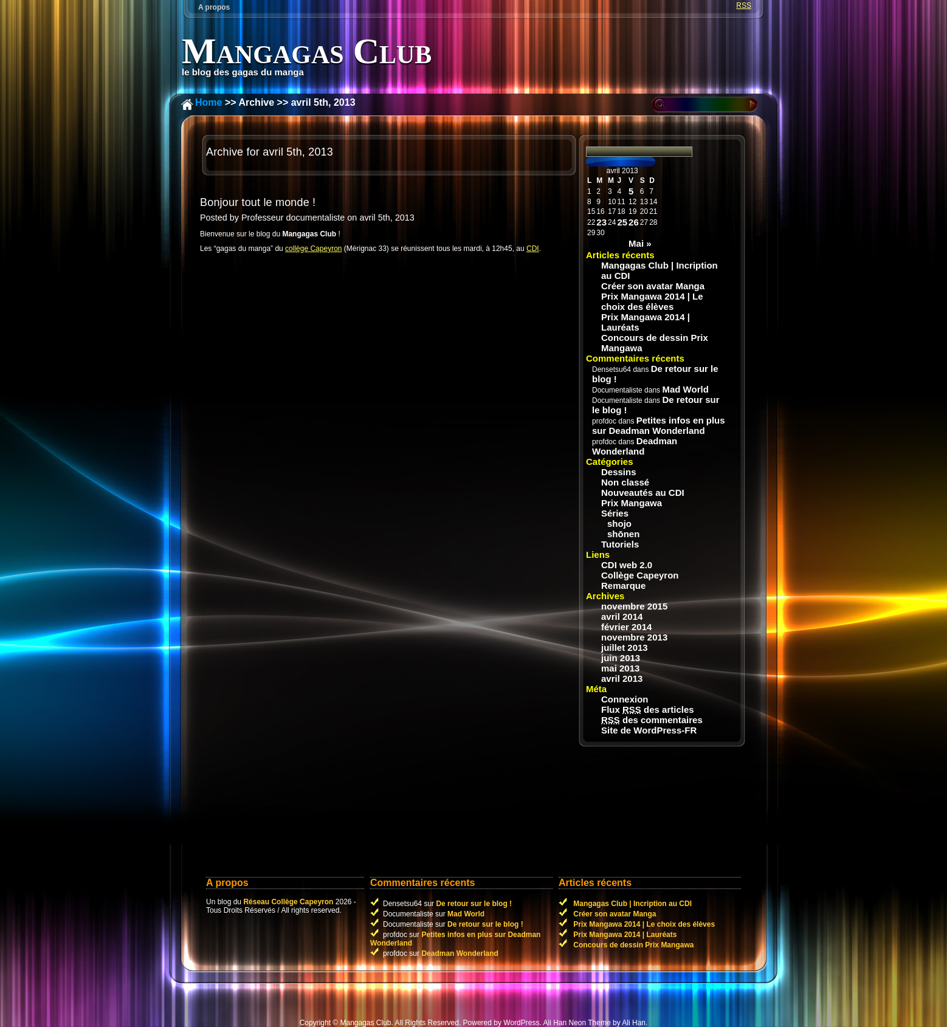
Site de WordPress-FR (649, 730)
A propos (214, 7)
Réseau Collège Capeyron (288, 902)
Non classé (625, 482)
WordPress (521, 1022)
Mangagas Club (307, 51)
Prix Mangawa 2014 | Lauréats (645, 322)
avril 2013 (621, 678)
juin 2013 (620, 658)
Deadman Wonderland (634, 446)
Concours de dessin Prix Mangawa (654, 342)
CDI (532, 248)
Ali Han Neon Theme (576, 1022)
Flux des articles (647, 709)
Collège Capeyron (640, 575)
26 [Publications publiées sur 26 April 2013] (633, 222)
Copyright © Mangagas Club (345, 1022)
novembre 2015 (634, 606)
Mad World (685, 389)
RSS (743, 5)
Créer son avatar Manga (652, 286)
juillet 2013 (624, 647)
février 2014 (626, 627)
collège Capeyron (313, 248)
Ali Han (634, 1022)
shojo (619, 523)
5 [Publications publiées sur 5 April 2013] (630, 191)
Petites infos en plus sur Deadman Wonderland (658, 425)
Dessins (618, 472)
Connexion (625, 699)
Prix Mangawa (631, 503)
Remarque (623, 585)
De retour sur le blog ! (474, 903)
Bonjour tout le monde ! (257, 202)
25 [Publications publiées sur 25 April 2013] (622, 222)
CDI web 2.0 (626, 565)
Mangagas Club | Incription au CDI (659, 270)
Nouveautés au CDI (642, 492)
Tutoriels (620, 544)
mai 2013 (620, 668)
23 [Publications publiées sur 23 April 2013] (601, 222)
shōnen (623, 534)
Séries (614, 513)
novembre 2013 (634, 637)
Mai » (640, 243)
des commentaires (652, 720)
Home (208, 102)
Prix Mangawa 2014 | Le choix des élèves (652, 301)
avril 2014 (621, 616)
